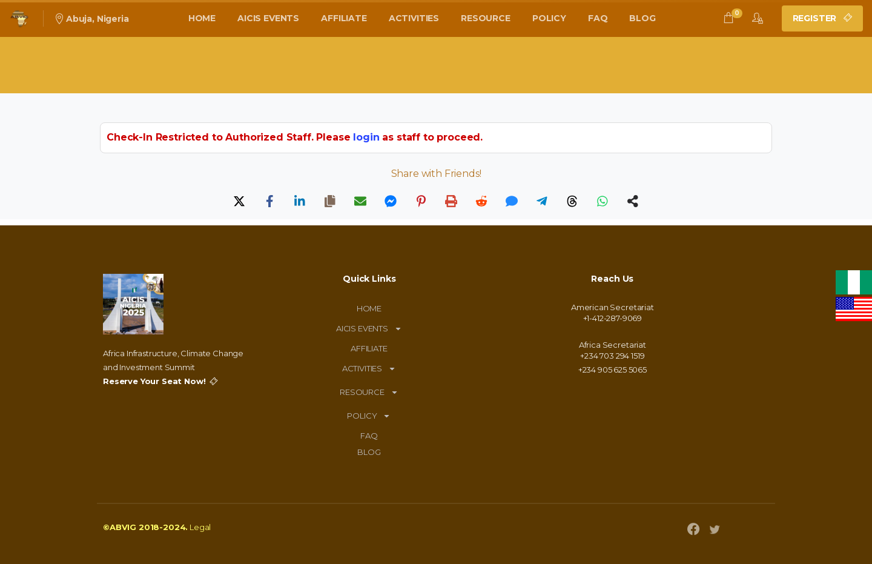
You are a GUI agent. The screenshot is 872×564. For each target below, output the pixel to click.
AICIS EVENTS (369, 329)
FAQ (369, 435)
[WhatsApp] (602, 201)
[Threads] (572, 201)
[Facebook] (269, 201)
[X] (239, 201)
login (366, 137)
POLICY (369, 416)
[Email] (360, 201)
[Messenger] (390, 201)
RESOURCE (369, 392)
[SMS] (512, 201)
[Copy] (330, 201)
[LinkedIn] (300, 201)
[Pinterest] (421, 201)
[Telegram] (542, 201)
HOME (369, 308)
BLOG (368, 452)
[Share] (633, 201)
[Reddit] (481, 201)
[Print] (451, 201)
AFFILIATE (369, 348)
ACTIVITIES (369, 369)
